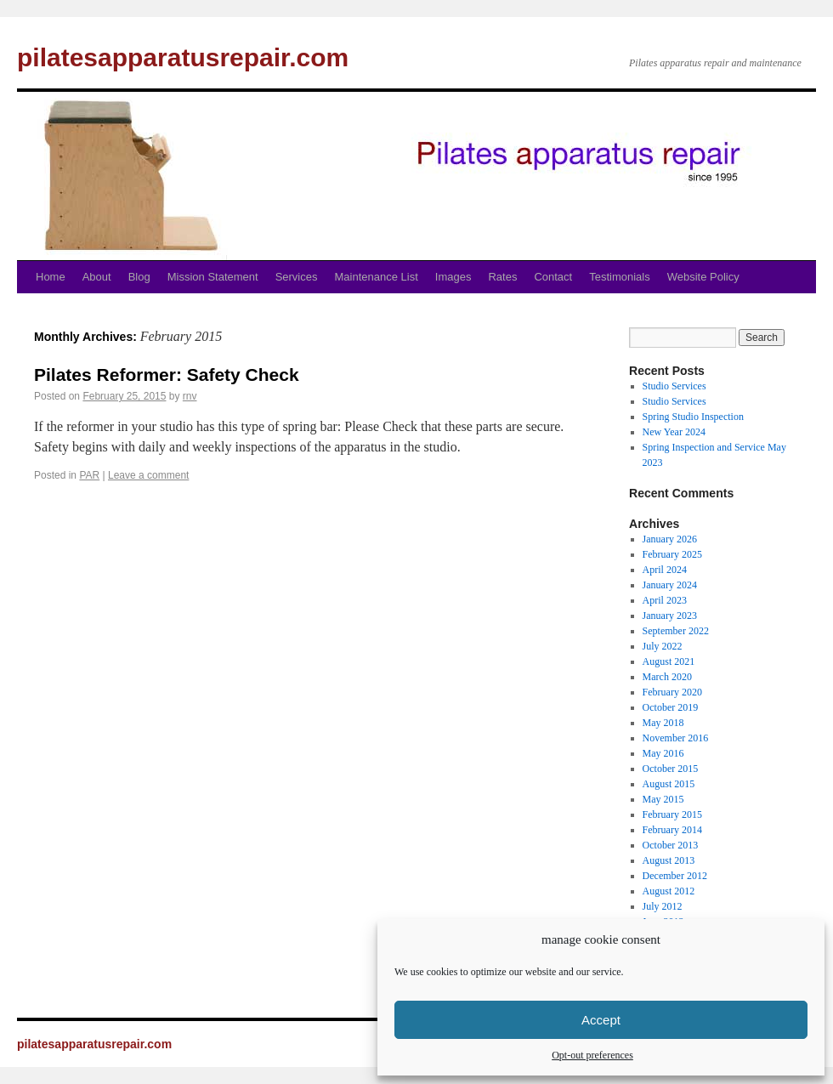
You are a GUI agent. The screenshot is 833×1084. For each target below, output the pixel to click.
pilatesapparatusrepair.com (182, 57)
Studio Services (674, 386)
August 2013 (669, 860)
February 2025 (672, 554)
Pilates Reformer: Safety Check (166, 374)
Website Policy (703, 276)
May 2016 (663, 753)
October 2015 (671, 769)
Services (296, 276)
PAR (89, 475)
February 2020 (672, 692)
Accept (600, 1020)
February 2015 (672, 814)
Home (50, 276)
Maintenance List (376, 276)
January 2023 (670, 615)
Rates (502, 276)
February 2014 (672, 830)
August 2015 (669, 784)
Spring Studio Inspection (693, 417)
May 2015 (663, 799)
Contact (553, 276)
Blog (139, 276)
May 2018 (663, 723)
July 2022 (663, 646)
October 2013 (671, 845)
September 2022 (676, 631)
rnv (190, 396)
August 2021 (669, 661)
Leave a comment (148, 475)
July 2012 (663, 906)
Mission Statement (212, 276)
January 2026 (670, 539)
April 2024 (665, 570)
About (96, 276)
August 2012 (669, 891)
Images (453, 276)
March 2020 (667, 677)
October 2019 (671, 707)
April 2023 (665, 600)
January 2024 (670, 585)
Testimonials (619, 276)
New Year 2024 (674, 432)
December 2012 (675, 876)
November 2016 (676, 738)
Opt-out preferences (592, 1055)
